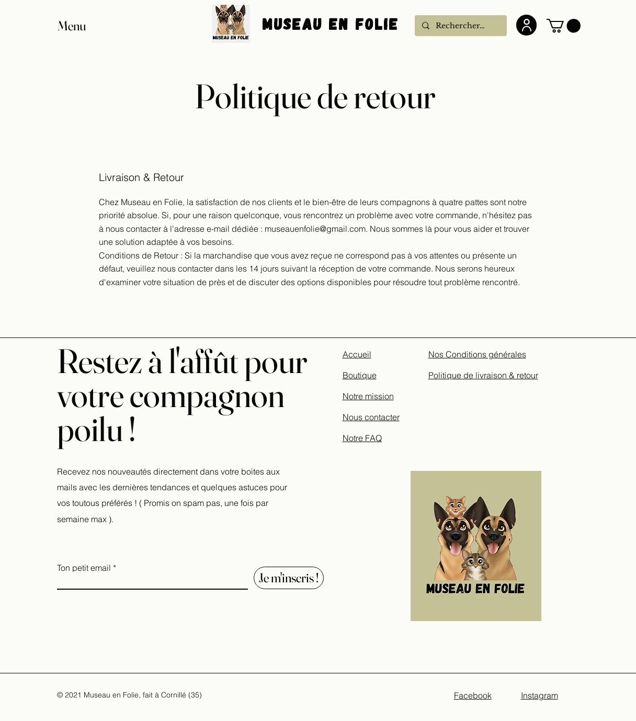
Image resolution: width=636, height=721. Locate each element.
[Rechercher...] (460, 25)
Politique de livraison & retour (483, 375)
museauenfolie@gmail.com (315, 228)
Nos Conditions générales (477, 354)
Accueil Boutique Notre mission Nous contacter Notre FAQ (371, 396)
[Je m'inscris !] (289, 578)
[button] (82, 26)
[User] (526, 25)
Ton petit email (84, 568)
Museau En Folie (333, 23)
